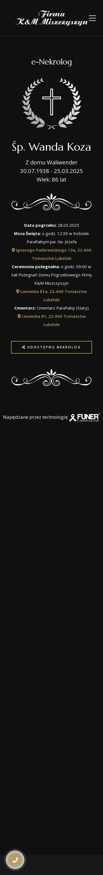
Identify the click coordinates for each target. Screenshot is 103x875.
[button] (14, 839)
